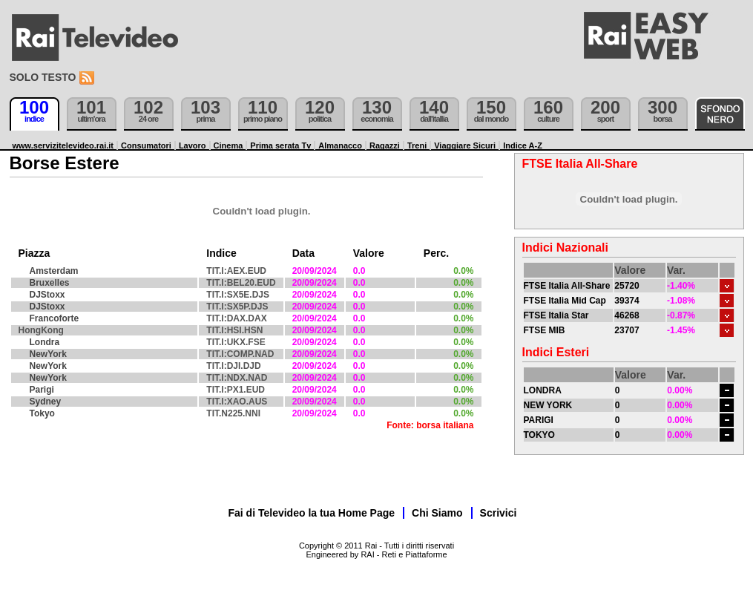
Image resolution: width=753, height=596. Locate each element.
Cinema (228, 145)
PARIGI (538, 420)
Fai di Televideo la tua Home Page (311, 513)
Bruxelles (50, 283)
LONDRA (543, 390)
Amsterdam (54, 271)
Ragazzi (384, 145)
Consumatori (146, 145)
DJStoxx (47, 294)
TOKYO (539, 435)
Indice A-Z (522, 145)
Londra (45, 342)
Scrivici (498, 513)
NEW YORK (548, 405)
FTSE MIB (544, 330)
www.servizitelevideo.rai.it (63, 145)
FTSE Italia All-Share (567, 286)
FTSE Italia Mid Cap (565, 300)
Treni (417, 145)
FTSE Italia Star (556, 315)
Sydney (46, 401)
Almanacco (340, 145)
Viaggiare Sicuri (465, 145)
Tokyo (42, 413)
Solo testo (43, 77)
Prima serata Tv (280, 145)
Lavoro (192, 145)
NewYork (48, 354)
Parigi (42, 389)
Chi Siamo (437, 513)
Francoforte (54, 318)
